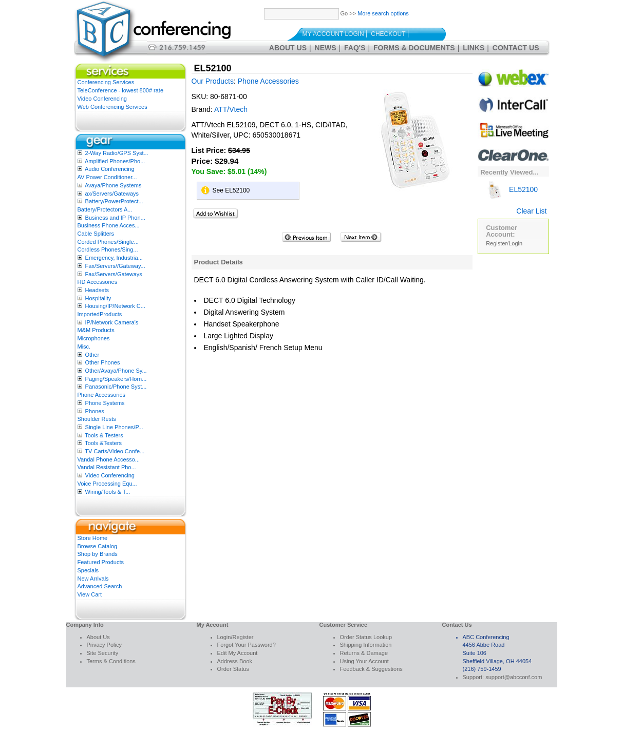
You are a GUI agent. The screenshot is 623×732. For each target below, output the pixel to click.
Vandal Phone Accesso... (109, 459)
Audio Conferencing (110, 169)
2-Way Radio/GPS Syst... (116, 153)
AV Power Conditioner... (107, 177)
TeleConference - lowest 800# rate (121, 90)
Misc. (84, 346)
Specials (88, 570)
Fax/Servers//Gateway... (115, 266)
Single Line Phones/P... (114, 427)
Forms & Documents (414, 48)
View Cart (90, 594)
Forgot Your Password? (246, 645)
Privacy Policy (104, 645)
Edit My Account (237, 653)
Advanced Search (100, 586)
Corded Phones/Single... (108, 242)
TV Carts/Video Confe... (114, 451)
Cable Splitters (96, 233)
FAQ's (354, 48)
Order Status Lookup (366, 637)
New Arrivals (93, 578)
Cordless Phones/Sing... (108, 249)
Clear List (531, 211)
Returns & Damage (364, 653)
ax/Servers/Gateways (112, 193)
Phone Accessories (102, 395)
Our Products (213, 81)
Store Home (93, 538)
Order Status (233, 669)
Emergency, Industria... (114, 258)
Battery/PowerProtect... (114, 201)
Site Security (103, 653)
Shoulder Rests (97, 419)
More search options (383, 13)
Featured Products (101, 562)
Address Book (234, 661)
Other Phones (102, 362)
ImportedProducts (100, 314)
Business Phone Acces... (109, 225)
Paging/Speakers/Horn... (116, 379)
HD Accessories (98, 282)
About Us (288, 48)
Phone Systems (105, 403)
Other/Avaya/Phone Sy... (116, 371)
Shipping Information (366, 645)
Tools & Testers (104, 435)
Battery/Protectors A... (105, 209)
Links (473, 48)
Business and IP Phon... (115, 218)
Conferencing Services (106, 82)
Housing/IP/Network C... (115, 306)
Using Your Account (364, 661)
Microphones (94, 338)
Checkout (388, 33)
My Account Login (333, 33)
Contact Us (516, 48)
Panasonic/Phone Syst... (116, 386)
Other (92, 355)
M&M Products (96, 330)
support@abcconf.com (513, 677)
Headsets (97, 290)
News (325, 48)
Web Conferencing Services (112, 107)
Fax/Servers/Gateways (113, 274)
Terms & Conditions (111, 661)
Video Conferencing (102, 98)
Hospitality (98, 298)
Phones (94, 411)
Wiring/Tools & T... (107, 492)
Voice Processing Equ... (107, 483)
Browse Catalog (98, 546)
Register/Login (504, 243)
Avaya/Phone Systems (113, 185)
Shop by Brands (98, 554)
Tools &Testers (103, 443)
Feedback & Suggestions (371, 669)
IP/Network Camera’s (112, 322)
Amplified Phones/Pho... (115, 161)
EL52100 (512, 189)
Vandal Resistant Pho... (107, 467)
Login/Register (235, 637)
